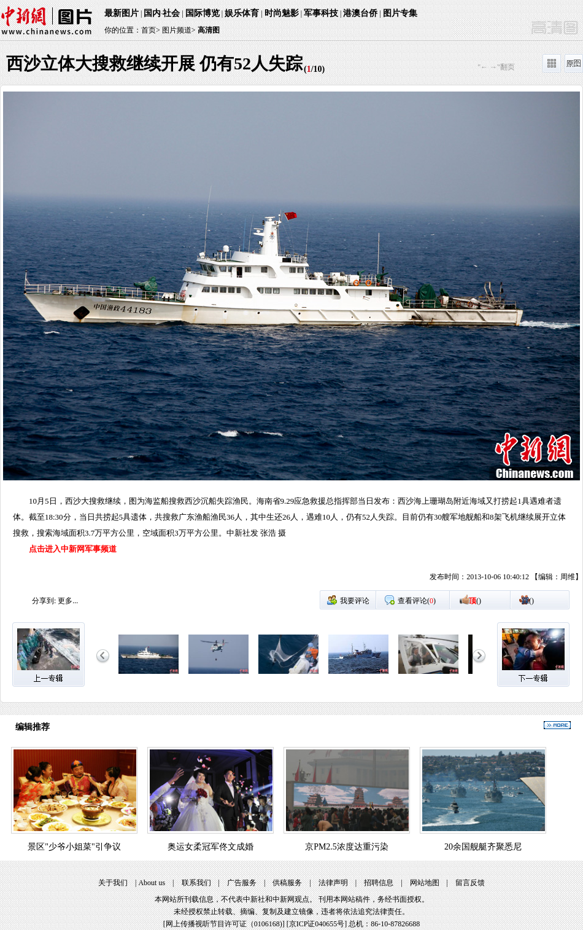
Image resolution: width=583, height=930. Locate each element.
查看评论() (417, 600)
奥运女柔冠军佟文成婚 (210, 846)
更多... (68, 600)
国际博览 (202, 13)
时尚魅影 (281, 13)
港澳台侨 (360, 13)
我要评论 (354, 600)
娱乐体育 (242, 13)
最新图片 (121, 13)
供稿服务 (287, 882)
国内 (152, 13)
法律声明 (333, 882)
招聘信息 (378, 882)
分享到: (44, 600)
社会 (171, 13)
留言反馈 (470, 882)
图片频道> (179, 30)
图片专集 (400, 13)
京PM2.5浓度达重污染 (346, 846)
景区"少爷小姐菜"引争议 (74, 846)
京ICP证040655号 (317, 924)
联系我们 (196, 882)
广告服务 (242, 882)
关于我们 (113, 882)
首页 (148, 30)
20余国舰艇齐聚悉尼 (483, 846)
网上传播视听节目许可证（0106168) (224, 924)
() (475, 600)
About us (151, 882)
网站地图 (424, 882)
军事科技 (321, 13)
